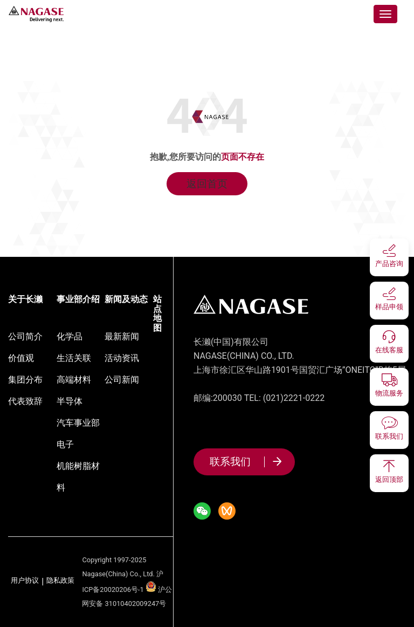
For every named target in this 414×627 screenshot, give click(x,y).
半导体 (69, 401)
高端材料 (74, 379)
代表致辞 (25, 401)
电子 (65, 444)
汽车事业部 (78, 423)
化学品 (69, 336)
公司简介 (25, 336)
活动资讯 (122, 358)
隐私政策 (60, 580)
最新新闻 (122, 336)
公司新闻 (122, 379)
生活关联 (74, 358)
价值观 (21, 358)
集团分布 (25, 379)
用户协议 (25, 580)
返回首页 (207, 184)
